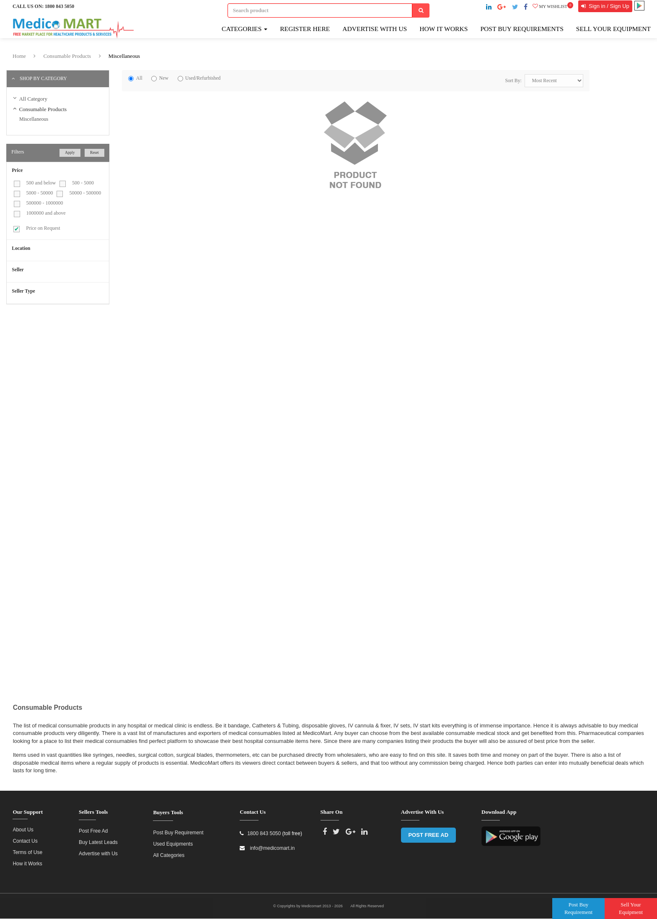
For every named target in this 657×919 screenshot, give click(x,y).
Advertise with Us (374, 28)
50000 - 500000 (85, 193)
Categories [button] (244, 28)
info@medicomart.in (271, 844)
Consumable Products (67, 56)
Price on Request (43, 228)
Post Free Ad (93, 827)
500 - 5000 (83, 183)
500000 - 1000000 (44, 203)
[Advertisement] (76, 371)
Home (19, 56)
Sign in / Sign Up (608, 6)
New (163, 78)
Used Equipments (173, 840)
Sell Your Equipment (613, 28)
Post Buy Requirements (521, 28)
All (139, 78)
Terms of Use (27, 849)
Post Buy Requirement (178, 829)
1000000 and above (46, 213)
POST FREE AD (428, 831)
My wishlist (553, 6)
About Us (23, 826)
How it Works (27, 860)
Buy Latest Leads (98, 838)
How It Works (443, 28)
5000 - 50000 (39, 193)
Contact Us (25, 837)
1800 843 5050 (59, 6)
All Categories (168, 851)
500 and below (41, 183)
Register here (305, 28)
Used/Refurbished (202, 78)
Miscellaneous (124, 56)
